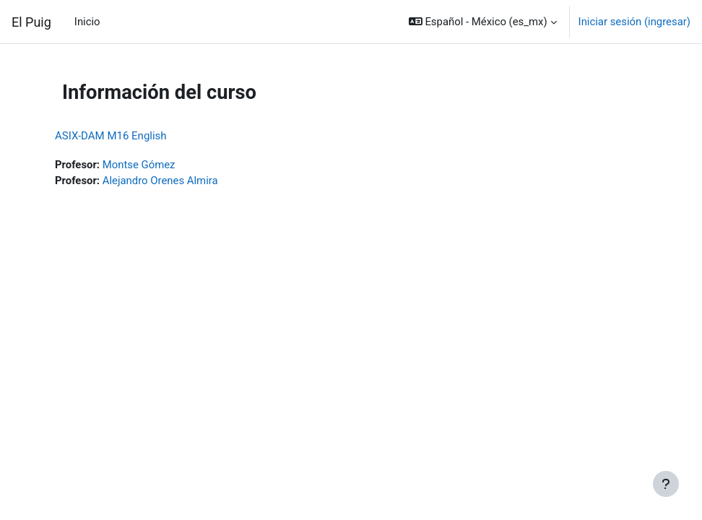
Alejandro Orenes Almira (160, 180)
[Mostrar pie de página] (666, 484)
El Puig (31, 22)
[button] (482, 21)
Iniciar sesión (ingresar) (634, 21)
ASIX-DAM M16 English (111, 135)
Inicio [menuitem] (87, 21)
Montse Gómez (139, 164)
